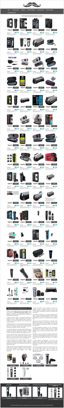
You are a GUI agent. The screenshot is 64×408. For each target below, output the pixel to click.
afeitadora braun (40, 10)
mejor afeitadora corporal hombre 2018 (55, 385)
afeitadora (23, 10)
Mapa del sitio (32, 403)
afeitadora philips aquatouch (40, 384)
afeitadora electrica (12, 12)
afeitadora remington (24, 384)
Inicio (9, 10)
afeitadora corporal (31, 10)
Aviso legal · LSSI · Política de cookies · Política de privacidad (32, 401)
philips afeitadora (49, 10)
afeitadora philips (15, 10)
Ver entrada (12, 365)
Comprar (15, 49)
